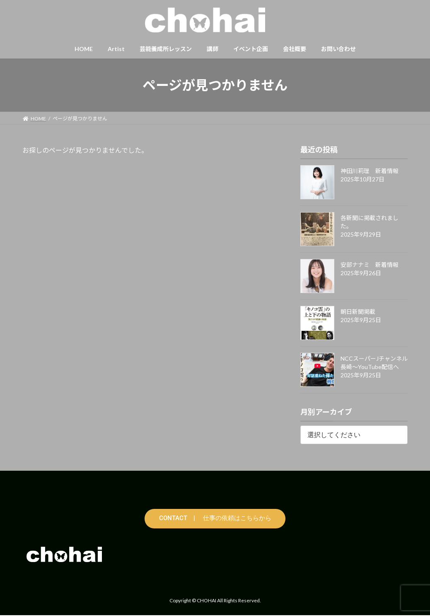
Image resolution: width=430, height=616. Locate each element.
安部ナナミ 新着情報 (370, 264)
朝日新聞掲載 (358, 311)
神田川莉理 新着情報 (370, 170)
